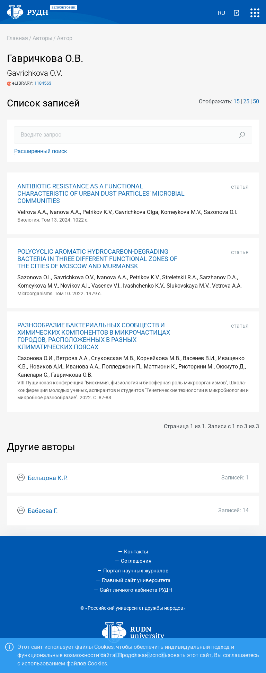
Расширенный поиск (40, 151)
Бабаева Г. (43, 510)
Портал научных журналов (136, 571)
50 (256, 101)
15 (236, 101)
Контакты (136, 552)
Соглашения (136, 561)
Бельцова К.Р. (48, 478)
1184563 (42, 83)
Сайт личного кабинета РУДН (136, 590)
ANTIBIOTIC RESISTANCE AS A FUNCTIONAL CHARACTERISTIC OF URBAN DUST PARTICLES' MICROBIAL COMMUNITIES (101, 193)
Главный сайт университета (136, 580)
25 (246, 101)
